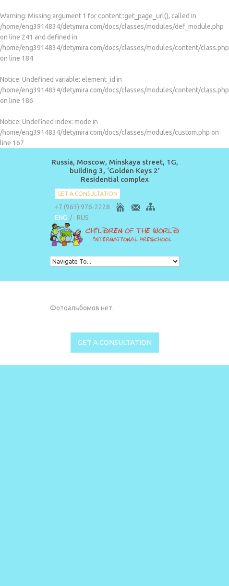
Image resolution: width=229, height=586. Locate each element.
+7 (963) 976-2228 (82, 207)
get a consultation (87, 194)
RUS (83, 217)
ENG (61, 217)
